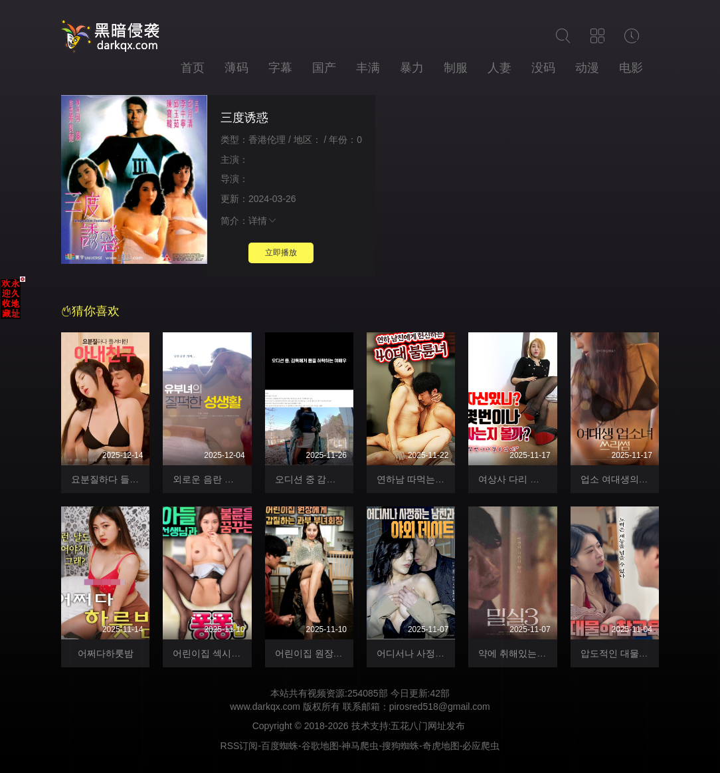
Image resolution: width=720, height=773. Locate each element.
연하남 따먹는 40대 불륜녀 (432, 479)
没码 (543, 67)
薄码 (236, 67)
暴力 (412, 67)
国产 (324, 67)
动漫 (587, 67)
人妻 (499, 67)
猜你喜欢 (90, 311)
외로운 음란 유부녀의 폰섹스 (232, 479)
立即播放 (281, 252)
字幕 (280, 67)
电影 (631, 67)
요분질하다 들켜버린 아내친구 (134, 479)
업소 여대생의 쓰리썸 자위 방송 (646, 479)
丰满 (368, 67)
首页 (193, 67)
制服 (456, 67)
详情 (263, 220)
